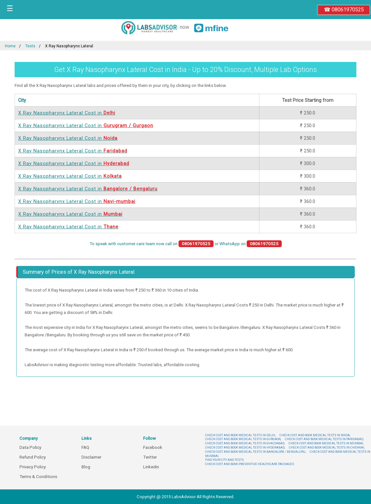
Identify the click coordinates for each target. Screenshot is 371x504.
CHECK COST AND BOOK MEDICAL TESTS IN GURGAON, (243, 439)
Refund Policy (32, 457)
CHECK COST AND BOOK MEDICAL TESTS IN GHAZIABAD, (245, 443)
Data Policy (30, 447)
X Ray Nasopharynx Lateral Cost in (66, 113)
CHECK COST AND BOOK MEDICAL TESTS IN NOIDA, (314, 435)
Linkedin (151, 466)
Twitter (150, 457)
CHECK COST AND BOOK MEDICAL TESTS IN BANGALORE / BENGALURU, (255, 451)
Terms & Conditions (38, 476)
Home (10, 46)
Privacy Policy (32, 466)
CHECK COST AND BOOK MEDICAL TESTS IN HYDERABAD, (245, 447)
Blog (85, 466)
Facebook (152, 447)
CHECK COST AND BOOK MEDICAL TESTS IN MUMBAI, (326, 443)
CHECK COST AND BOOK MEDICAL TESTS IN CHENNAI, (327, 447)
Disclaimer (91, 457)
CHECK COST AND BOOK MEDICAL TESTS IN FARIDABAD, (324, 439)
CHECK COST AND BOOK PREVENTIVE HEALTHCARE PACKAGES (249, 464)
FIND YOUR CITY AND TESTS (224, 460)
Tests (30, 46)
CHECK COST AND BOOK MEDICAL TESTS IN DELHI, (240, 435)
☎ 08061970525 (344, 9)
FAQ (85, 447)
